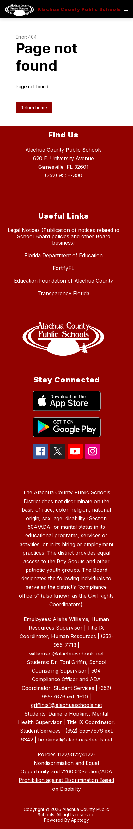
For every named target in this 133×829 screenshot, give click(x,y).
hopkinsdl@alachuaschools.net (75, 739)
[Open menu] (126, 9)
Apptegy (80, 820)
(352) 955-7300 (63, 175)
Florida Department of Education (63, 255)
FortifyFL (63, 268)
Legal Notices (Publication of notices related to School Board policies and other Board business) (63, 236)
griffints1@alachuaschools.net (66, 705)
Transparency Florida (63, 293)
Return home (34, 107)
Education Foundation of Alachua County (63, 280)
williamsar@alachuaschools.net (66, 653)
